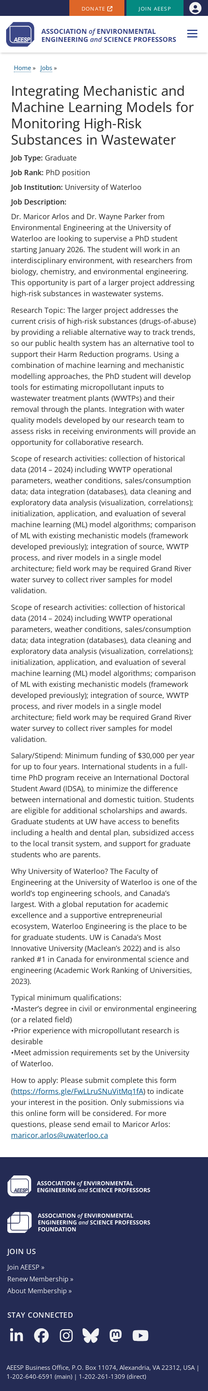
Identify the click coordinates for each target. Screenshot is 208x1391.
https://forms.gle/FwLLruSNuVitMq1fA (78, 1091)
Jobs (46, 68)
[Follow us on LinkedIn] (16, 1336)
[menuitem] (195, 8)
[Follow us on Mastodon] (115, 1336)
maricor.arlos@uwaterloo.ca (59, 1135)
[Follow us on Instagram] (66, 1336)
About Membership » (39, 1290)
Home (22, 68)
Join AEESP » (25, 1267)
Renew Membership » (40, 1278)
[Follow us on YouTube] (140, 1336)
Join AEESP (155, 8)
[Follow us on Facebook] (41, 1336)
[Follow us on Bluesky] (91, 1336)
